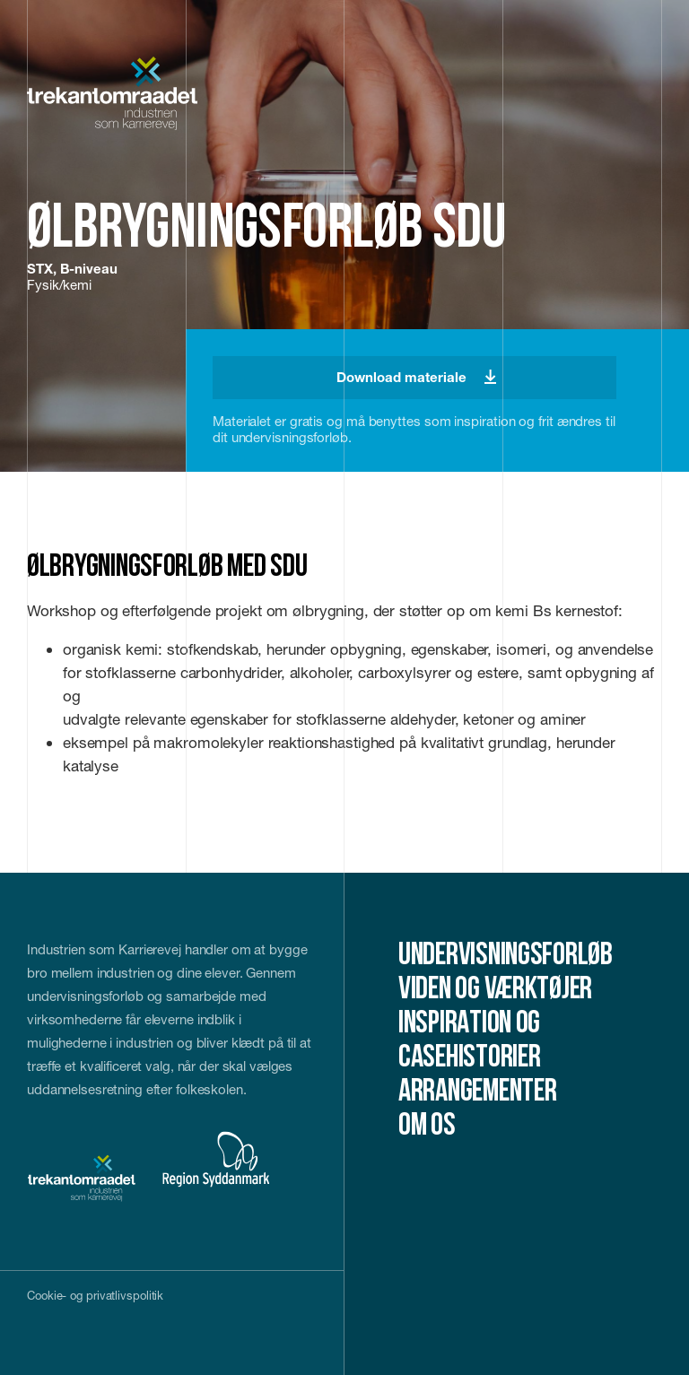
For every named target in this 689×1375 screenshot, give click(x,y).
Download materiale (416, 377)
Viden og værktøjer (495, 990)
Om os (427, 1127)
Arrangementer (477, 1093)
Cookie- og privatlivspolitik (95, 1295)
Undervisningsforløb (505, 956)
